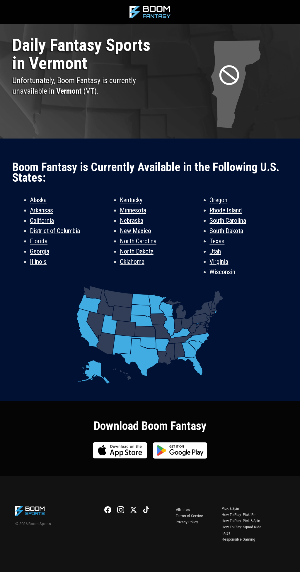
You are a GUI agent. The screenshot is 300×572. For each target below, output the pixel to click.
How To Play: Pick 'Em (239, 515)
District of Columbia (55, 230)
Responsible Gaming (238, 539)
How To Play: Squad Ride (241, 527)
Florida (38, 241)
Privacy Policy (187, 522)
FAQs (226, 533)
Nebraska (131, 220)
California (42, 220)
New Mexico (135, 230)
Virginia (218, 261)
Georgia (39, 251)
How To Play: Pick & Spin (241, 521)
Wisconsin (222, 272)
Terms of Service (189, 516)
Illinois (38, 261)
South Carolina (227, 220)
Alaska (38, 200)
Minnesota (133, 210)
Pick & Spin (230, 509)
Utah (215, 251)
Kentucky (131, 200)
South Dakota (226, 230)
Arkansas (41, 210)
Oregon (218, 200)
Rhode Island (225, 210)
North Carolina (138, 241)
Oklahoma (132, 261)
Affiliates (183, 510)
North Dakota (137, 251)
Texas (216, 241)
